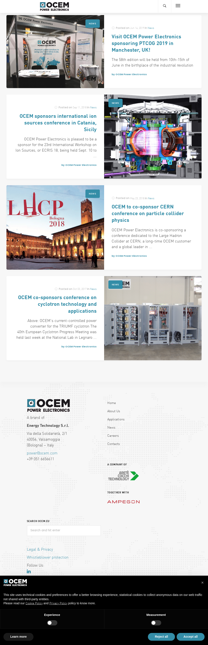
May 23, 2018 (137, 198)
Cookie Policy (34, 603)
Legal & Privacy (40, 550)
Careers (113, 436)
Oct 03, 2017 (80, 289)
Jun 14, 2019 (137, 28)
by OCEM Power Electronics (129, 74)
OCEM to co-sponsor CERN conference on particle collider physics (148, 214)
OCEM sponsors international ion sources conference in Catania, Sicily (58, 123)
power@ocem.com (42, 453)
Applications (115, 419)
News (92, 23)
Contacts (113, 444)
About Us (113, 411)
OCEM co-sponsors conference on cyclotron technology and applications (57, 304)
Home (111, 403)
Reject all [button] (161, 636)
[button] (202, 582)
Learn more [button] (18, 636)
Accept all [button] (191, 636)
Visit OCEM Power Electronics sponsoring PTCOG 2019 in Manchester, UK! (146, 43)
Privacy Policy (58, 603)
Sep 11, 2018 (80, 107)
